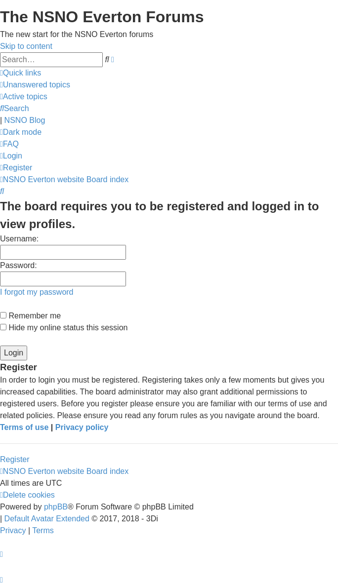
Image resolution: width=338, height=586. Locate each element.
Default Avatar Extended (46, 518)
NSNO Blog (24, 120)
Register (15, 459)
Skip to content (26, 46)
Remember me (30, 316)
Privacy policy (82, 427)
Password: (18, 265)
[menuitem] (35, 84)
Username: (19, 238)
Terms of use (24, 427)
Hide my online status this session (63, 327)
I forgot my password (37, 292)
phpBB (56, 507)
